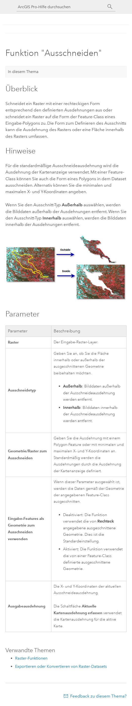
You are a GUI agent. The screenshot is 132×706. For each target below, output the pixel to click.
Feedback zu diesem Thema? (98, 696)
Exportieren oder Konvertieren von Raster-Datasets (61, 666)
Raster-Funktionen (31, 658)
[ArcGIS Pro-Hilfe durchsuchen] (61, 6)
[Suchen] (110, 6)
